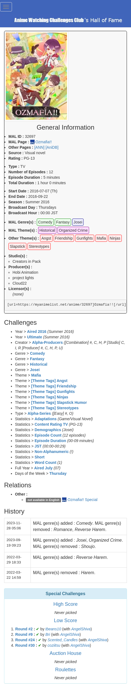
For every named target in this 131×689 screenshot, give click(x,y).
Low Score (65, 620)
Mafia (36, 375)
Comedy (37, 353)
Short (40, 457)
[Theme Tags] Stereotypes (55, 408)
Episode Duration (50, 441)
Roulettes (65, 669)
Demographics (48, 430)
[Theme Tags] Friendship (53, 386)
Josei (35, 370)
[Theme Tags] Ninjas (49, 397)
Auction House (65, 653)
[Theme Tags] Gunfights (53, 391)
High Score (65, 604)
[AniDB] (51, 147)
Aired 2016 (36, 331)
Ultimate (34, 337)
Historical (38, 364)
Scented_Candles (63, 640)
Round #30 (25, 645)
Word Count (45, 462)
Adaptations (46, 419)
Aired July (43, 468)
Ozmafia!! (43, 142)
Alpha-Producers (47, 342)
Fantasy (37, 359)
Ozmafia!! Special (83, 499)
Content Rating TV (51, 424)
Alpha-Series (39, 413)
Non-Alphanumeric (52, 451)
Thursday (57, 473)
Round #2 (24, 629)
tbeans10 (53, 629)
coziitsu (54, 645)
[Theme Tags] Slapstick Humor (59, 402)
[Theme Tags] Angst (49, 380)
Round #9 (24, 634)
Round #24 (25, 640)
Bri (47, 634)
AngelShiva (81, 629)
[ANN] (39, 147)
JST (38, 446)
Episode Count (48, 435)
